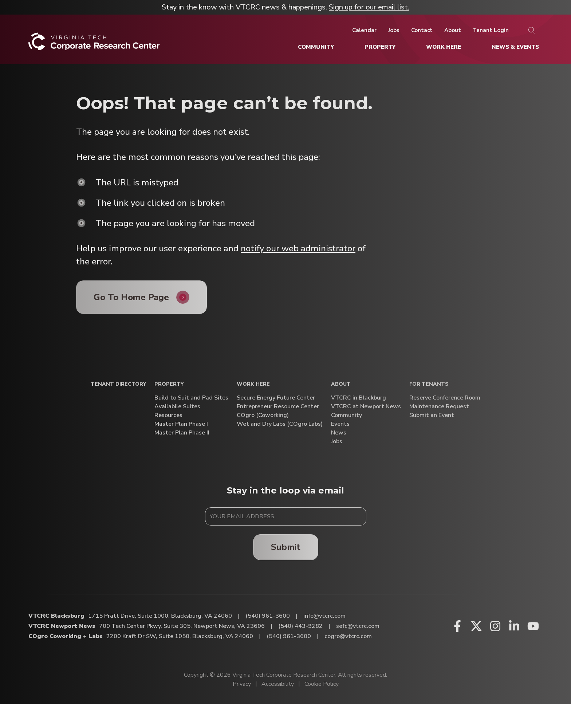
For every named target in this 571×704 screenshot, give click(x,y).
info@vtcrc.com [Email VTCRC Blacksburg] (324, 616)
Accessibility (277, 684)
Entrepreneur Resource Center (278, 406)
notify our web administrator (298, 248)
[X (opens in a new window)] (476, 626)
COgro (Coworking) (263, 415)
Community (346, 415)
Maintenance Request (439, 406)
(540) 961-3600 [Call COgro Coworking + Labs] (289, 636)
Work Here (253, 384)
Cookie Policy (321, 684)
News (338, 432)
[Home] (94, 44)
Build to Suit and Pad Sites (191, 397)
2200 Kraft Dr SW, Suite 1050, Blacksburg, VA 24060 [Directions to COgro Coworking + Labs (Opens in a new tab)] (179, 636)
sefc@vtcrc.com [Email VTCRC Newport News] (357, 626)
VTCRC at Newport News (366, 406)
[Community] (316, 47)
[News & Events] (515, 47)
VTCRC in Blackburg (358, 397)
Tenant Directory (118, 384)
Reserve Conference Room (444, 397)
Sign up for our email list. (369, 7)
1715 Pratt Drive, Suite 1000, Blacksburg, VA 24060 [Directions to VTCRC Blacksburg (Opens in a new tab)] (160, 616)
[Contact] (421, 30)
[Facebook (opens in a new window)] (457, 626)
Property (169, 384)
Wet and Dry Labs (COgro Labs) (280, 424)
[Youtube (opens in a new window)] (533, 626)
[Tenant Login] (491, 30)
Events (340, 424)
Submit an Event (431, 415)
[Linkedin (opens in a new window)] (514, 626)
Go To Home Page (131, 297)
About (341, 384)
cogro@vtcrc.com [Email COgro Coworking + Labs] (348, 636)
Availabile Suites (177, 406)
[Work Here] (443, 47)
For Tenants (429, 384)
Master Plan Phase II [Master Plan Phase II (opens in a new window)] (181, 432)
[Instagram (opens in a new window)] (495, 626)
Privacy (242, 684)
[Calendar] (364, 30)
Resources (168, 415)
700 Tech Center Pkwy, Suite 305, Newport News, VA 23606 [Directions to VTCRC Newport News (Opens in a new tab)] (182, 626)
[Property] (380, 47)
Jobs (336, 441)
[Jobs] (393, 30)
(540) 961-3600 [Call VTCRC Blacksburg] (267, 616)
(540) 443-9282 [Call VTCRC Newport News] (300, 626)
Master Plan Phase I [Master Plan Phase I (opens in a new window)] (181, 424)
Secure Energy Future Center (276, 397)
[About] (452, 30)
